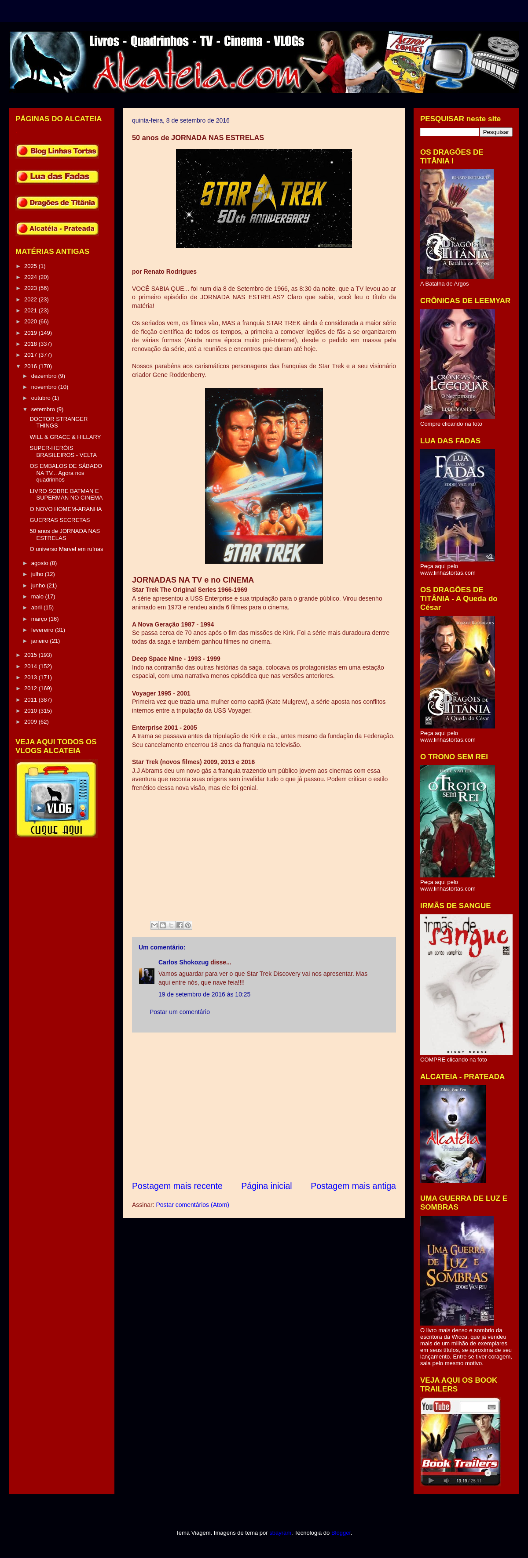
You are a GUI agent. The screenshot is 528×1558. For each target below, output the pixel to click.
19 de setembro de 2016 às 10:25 (204, 994)
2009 (31, 721)
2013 (31, 677)
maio (38, 596)
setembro (44, 409)
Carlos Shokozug (183, 962)
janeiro (40, 641)
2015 (31, 655)
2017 (31, 354)
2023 (31, 288)
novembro (44, 387)
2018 (31, 344)
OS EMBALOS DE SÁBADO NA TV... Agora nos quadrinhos (65, 473)
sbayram (280, 1532)
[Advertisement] (264, 1106)
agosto (40, 563)
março (40, 619)
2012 (31, 688)
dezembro (44, 376)
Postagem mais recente (177, 1186)
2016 (31, 366)
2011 (31, 699)
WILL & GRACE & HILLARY (65, 437)
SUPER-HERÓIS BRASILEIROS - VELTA (63, 451)
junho (39, 585)
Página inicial (266, 1186)
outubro (41, 398)
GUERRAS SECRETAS (59, 520)
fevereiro (43, 630)
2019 (31, 333)
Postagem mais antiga (353, 1186)
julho (38, 574)
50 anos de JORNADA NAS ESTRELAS (64, 534)
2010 (31, 710)
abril (37, 607)
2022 (31, 299)
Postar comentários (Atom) (192, 1204)
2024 (31, 277)
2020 (31, 321)
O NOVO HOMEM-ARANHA (65, 509)
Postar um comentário (180, 1011)
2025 (31, 266)
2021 (31, 310)
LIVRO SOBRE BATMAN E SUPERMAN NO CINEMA (66, 494)
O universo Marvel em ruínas (66, 549)
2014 (31, 666)
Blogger (341, 1532)
